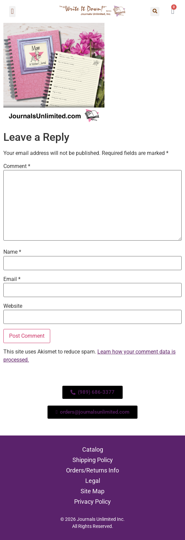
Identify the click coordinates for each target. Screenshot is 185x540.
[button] (12, 11)
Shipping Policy (92, 459)
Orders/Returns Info (92, 470)
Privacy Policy (92, 501)
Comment (16, 166)
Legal (92, 480)
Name (12, 252)
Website (12, 306)
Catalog (92, 449)
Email (12, 279)
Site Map (92, 491)
